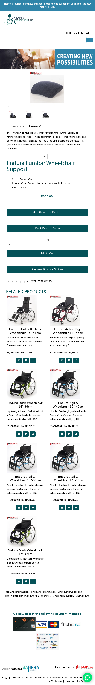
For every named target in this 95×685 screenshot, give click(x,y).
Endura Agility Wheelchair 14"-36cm (68, 478)
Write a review (45, 281)
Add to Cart (47, 253)
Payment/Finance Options (47, 269)
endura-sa (49, 596)
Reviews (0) (35, 126)
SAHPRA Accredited (21, 669)
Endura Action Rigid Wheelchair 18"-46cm (68, 331)
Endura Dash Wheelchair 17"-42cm (25, 552)
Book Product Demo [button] (47, 228)
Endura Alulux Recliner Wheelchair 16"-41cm (25, 331)
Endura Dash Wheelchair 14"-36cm (25, 404)
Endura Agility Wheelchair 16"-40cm (68, 404)
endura (85, 596)
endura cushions (35, 596)
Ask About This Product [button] (47, 212)
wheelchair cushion (19, 592)
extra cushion (19, 596)
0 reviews (31, 281)
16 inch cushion (64, 592)
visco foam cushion (64, 596)
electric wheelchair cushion (42, 592)
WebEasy (56, 681)
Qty (47, 239)
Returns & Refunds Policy (26, 677)
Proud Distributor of (74, 667)
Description (17, 126)
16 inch (77, 596)
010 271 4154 (77, 33)
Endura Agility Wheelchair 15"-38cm (25, 478)
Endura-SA (26, 179)
